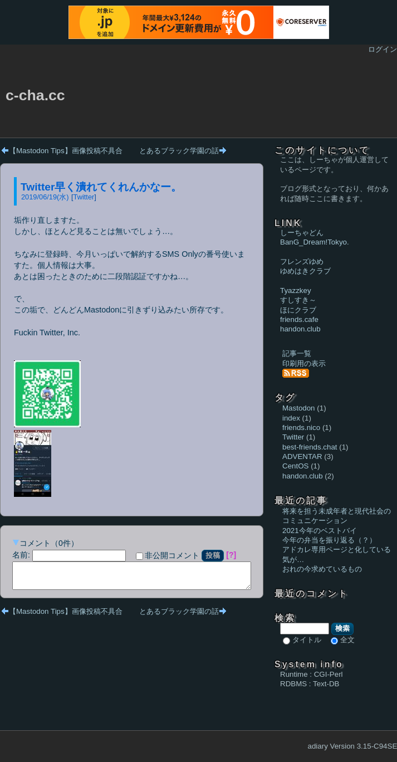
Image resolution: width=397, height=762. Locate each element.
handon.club (300, 329)
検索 (342, 628)
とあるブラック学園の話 (179, 150)
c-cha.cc (35, 95)
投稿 (212, 555)
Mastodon (298, 408)
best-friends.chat (309, 447)
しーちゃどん (302, 232)
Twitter (84, 197)
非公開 (167, 555)
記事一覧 (296, 353)
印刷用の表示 (304, 363)
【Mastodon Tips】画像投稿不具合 (65, 150)
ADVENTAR (302, 456)
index (291, 418)
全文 (347, 640)
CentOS (295, 466)
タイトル (306, 640)
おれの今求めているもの (322, 569)
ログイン (382, 49)
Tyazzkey (295, 290)
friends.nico (301, 427)
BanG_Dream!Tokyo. (314, 242)
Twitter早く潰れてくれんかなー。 (101, 187)
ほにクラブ (298, 310)
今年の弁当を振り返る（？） (329, 540)
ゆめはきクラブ (305, 271)
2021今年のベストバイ (319, 530)
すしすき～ (298, 300)
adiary (318, 746)
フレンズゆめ (302, 261)
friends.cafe (299, 319)
